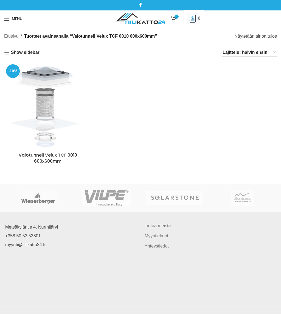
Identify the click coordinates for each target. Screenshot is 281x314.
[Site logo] (140, 18)
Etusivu (11, 36)
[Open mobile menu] (13, 18)
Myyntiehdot (156, 236)
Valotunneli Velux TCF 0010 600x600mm (48, 158)
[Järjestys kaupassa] (249, 52)
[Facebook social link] (140, 5)
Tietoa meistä (158, 225)
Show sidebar (25, 52)
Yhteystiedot (157, 246)
